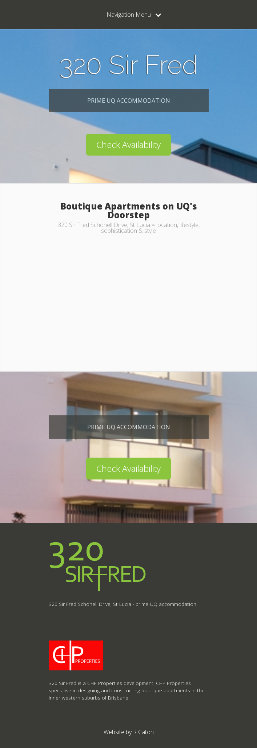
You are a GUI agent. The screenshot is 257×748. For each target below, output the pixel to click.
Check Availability (128, 144)
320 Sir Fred (128, 64)
